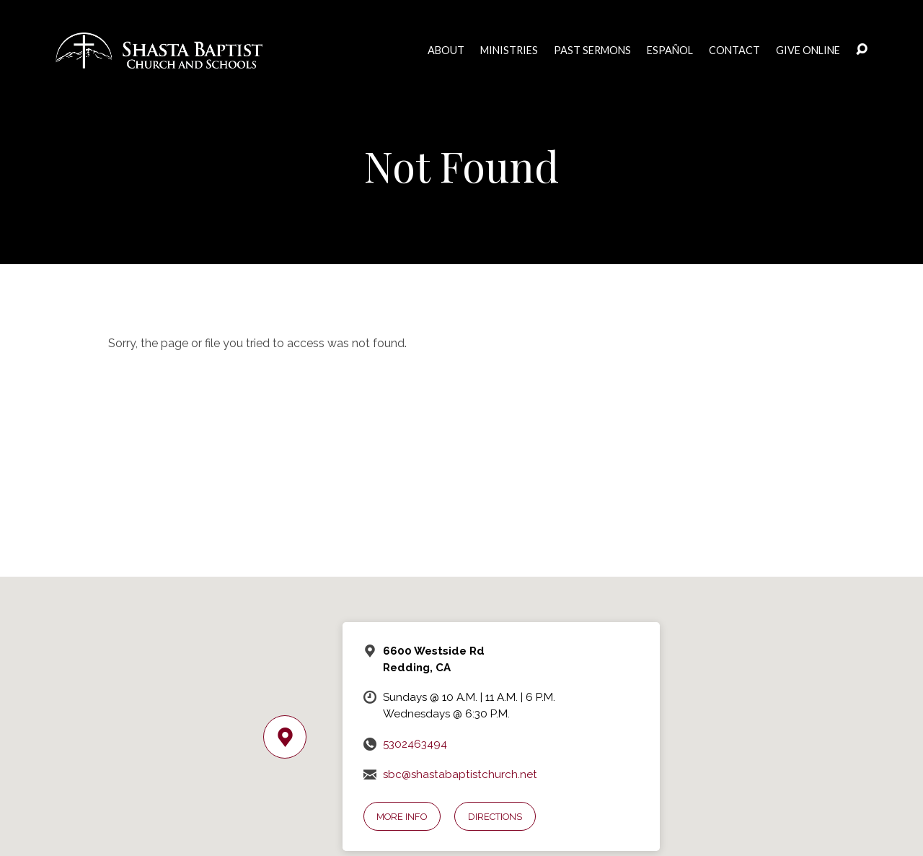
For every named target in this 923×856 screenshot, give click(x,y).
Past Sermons (592, 50)
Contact (734, 50)
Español (670, 50)
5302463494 (415, 744)
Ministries (509, 50)
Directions (495, 816)
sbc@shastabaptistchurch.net (460, 774)
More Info (401, 816)
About (446, 50)
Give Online (808, 50)
